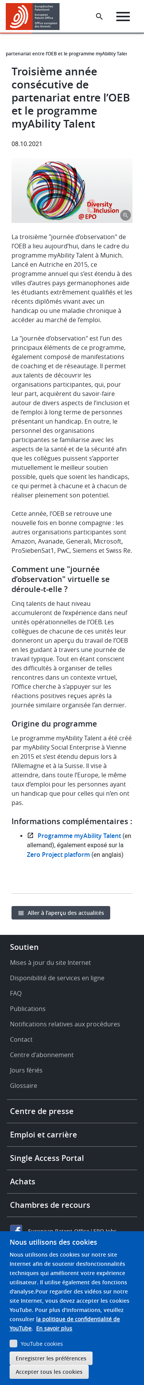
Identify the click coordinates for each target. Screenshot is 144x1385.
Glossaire (23, 1085)
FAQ (16, 993)
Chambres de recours (50, 1205)
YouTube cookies (42, 1343)
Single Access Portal (47, 1158)
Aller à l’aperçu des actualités (66, 912)
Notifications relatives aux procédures (65, 1024)
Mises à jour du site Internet (50, 962)
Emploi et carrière (43, 1134)
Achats (22, 1181)
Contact (21, 1039)
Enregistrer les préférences (51, 1358)
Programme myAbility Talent (79, 835)
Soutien (24, 947)
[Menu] (123, 16)
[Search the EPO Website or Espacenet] (99, 16)
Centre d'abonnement (42, 1055)
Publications (28, 1008)
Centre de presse (42, 1111)
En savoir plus (54, 1328)
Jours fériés (26, 1070)
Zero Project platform (58, 854)
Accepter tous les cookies (49, 1371)
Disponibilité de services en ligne (57, 978)
